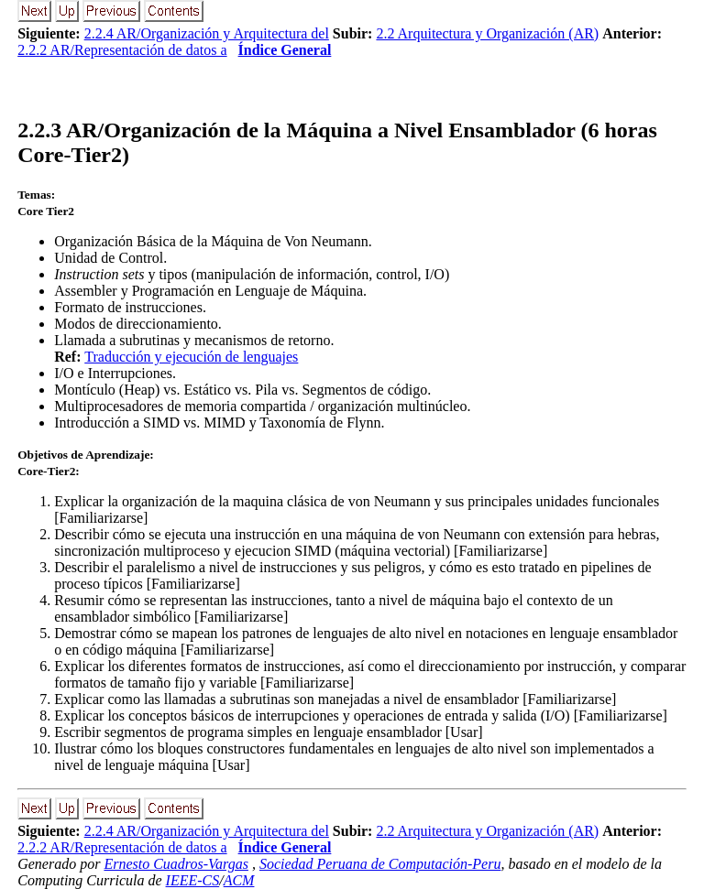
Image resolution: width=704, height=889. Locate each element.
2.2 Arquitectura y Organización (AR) (487, 33)
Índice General (285, 50)
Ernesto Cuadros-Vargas (176, 864)
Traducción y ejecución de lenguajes (191, 356)
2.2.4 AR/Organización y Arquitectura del (206, 33)
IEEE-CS (193, 880)
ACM (239, 880)
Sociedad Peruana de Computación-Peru (380, 864)
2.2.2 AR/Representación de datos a (121, 50)
